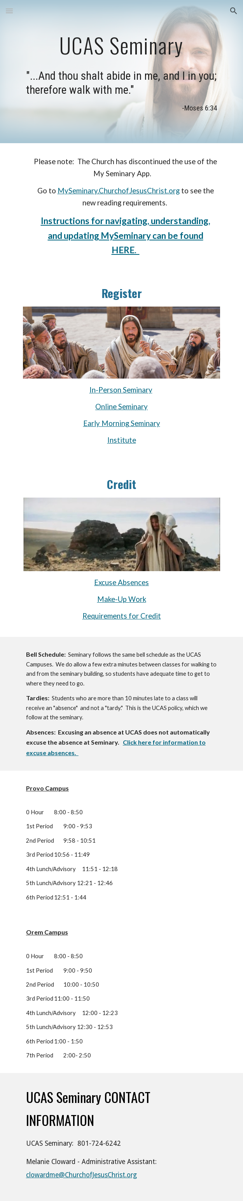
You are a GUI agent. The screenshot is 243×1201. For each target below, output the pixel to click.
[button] (9, 10)
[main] (121, 44)
